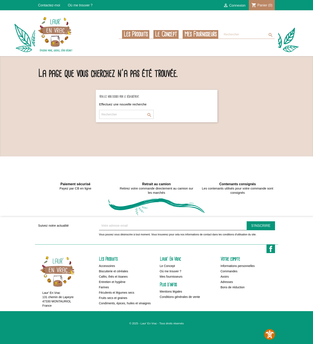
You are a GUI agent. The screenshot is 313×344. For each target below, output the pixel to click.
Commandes (229, 271)
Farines (104, 287)
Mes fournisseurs (200, 34)
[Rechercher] (248, 34)
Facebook (270, 249)
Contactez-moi (49, 5)
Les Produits (136, 34)
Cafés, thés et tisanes (113, 276)
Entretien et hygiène (112, 282)
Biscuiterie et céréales (113, 271)
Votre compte (230, 259)
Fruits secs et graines (113, 298)
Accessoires (107, 266)
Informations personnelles (238, 266)
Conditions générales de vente (180, 297)
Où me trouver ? (80, 5)
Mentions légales (171, 291)
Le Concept (166, 34)
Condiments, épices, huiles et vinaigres (125, 303)
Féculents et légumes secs (116, 292)
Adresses (227, 282)
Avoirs (225, 276)
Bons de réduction (233, 287)
